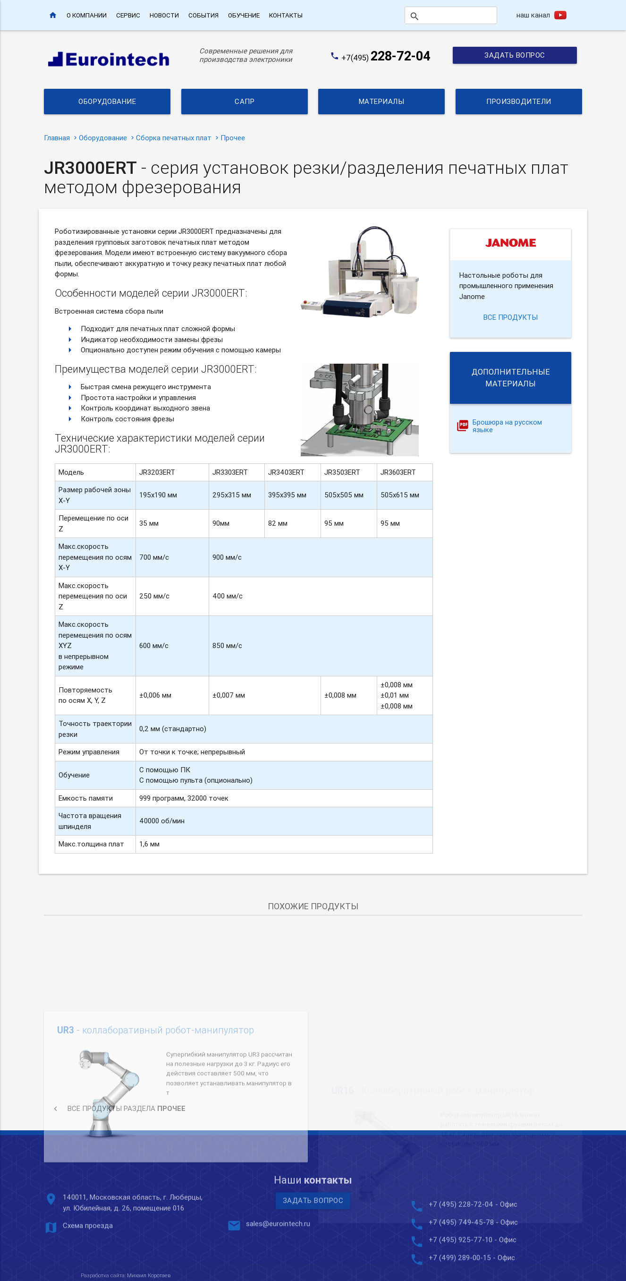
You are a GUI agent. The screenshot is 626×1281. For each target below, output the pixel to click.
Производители (518, 101)
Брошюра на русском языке (507, 426)
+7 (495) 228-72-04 (461, 1238)
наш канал (533, 14)
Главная (57, 137)
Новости (164, 15)
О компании (87, 15)
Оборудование (107, 101)
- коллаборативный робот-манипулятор (155, 1091)
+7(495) (386, 57)
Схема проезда (88, 1259)
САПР (244, 101)
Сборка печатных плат (173, 137)
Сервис (128, 15)
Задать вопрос (514, 55)
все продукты (510, 317)
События (203, 15)
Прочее (232, 137)
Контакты (286, 15)
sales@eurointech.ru (278, 1258)
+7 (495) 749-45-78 (461, 1256)
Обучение (244, 15)
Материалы (382, 101)
